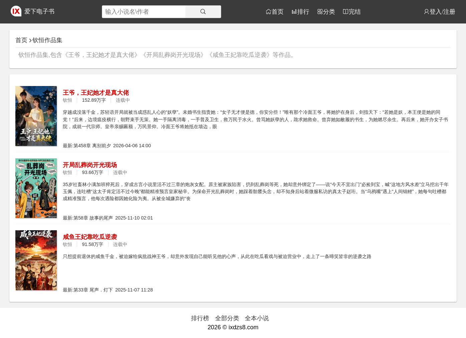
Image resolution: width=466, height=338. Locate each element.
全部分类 (227, 318)
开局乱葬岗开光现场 (90, 165)
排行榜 (200, 318)
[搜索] (203, 12)
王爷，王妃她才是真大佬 (96, 92)
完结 (355, 11)
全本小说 (257, 318)
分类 (329, 11)
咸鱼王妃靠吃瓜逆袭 (90, 237)
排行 (303, 11)
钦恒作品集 (47, 40)
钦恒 (67, 100)
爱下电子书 (39, 11)
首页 (278, 11)
